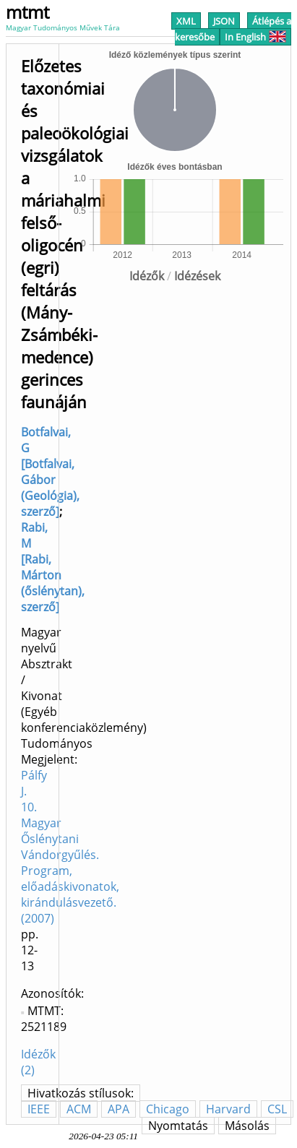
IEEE (38, 1109)
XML (186, 20)
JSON (224, 20)
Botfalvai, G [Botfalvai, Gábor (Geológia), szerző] (50, 471)
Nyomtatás (178, 1126)
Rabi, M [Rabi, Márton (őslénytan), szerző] (53, 567)
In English (255, 36)
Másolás (247, 1126)
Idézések (197, 276)
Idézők (146, 276)
